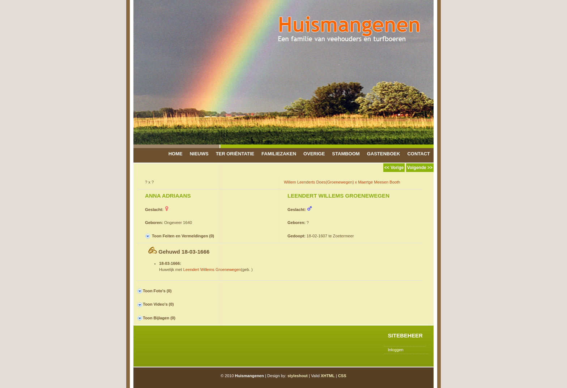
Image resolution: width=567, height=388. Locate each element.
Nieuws (199, 153)
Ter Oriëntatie (235, 153)
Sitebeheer (405, 335)
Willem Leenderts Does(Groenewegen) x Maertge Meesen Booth (342, 182)
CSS (342, 376)
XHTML (328, 376)
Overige (314, 153)
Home (176, 153)
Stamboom (345, 153)
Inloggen (395, 350)
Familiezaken (278, 153)
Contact (418, 153)
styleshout (297, 376)
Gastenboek (383, 153)
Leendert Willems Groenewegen (212, 269)
